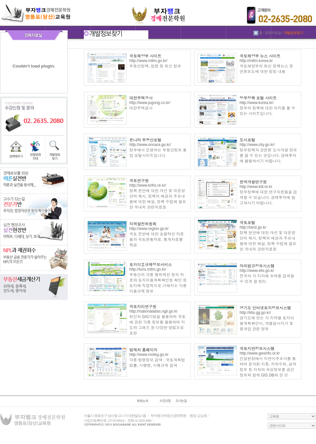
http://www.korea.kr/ (256, 102)
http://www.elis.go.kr (257, 270)
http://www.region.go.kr (149, 228)
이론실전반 (34, 180)
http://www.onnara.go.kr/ (150, 144)
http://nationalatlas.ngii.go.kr (153, 311)
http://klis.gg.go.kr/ (255, 312)
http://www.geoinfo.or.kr (260, 353)
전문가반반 (34, 206)
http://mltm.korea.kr (256, 60)
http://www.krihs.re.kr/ (147, 185)
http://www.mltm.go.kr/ (148, 60)
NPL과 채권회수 (34, 258)
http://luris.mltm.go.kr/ (147, 269)
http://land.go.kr (253, 227)
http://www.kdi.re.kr (256, 186)
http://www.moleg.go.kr (148, 354)
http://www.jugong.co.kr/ (149, 102)
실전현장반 (34, 232)
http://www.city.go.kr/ (257, 144)
